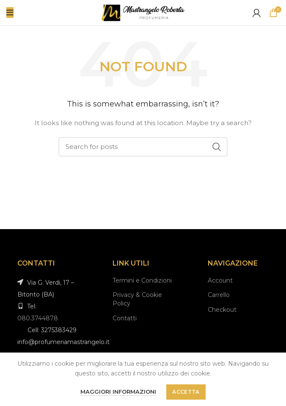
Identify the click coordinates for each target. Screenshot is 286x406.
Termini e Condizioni (142, 280)
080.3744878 (37, 318)
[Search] (143, 147)
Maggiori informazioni (118, 391)
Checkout (222, 310)
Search (216, 147)
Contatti (125, 318)
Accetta (185, 392)
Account (220, 280)
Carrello (219, 295)
